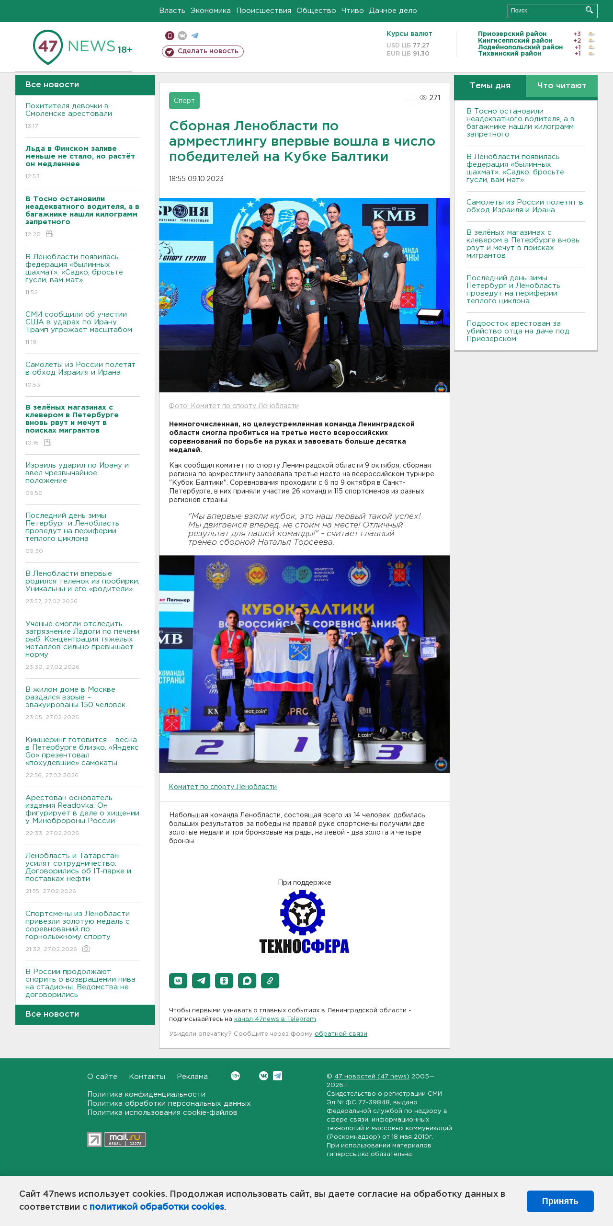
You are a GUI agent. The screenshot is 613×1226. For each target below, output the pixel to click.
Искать (589, 9)
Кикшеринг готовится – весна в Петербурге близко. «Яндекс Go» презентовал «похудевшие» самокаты (82, 758)
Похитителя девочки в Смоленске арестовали (82, 116)
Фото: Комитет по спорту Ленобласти (234, 406)
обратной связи (341, 1034)
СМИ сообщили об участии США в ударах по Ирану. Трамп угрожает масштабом (82, 328)
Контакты (147, 1077)
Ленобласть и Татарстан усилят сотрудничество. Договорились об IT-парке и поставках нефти (82, 874)
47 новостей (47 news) (371, 1076)
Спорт (184, 101)
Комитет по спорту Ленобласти (223, 787)
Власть (172, 11)
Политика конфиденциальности (146, 1094)
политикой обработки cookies (157, 1207)
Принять (560, 1201)
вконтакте (182, 35)
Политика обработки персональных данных (169, 1103)
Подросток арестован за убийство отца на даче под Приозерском (517, 331)
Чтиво (352, 11)
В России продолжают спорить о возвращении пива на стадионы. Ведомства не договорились (82, 990)
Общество (316, 11)
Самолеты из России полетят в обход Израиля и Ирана (82, 375)
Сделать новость (208, 51)
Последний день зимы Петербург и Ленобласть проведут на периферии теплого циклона (82, 534)
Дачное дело (393, 11)
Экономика (211, 11)
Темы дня (490, 86)
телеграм (194, 35)
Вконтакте (235, 1075)
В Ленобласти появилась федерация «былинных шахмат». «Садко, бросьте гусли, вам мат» (82, 275)
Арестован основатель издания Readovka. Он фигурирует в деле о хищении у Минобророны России (82, 816)
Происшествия (263, 11)
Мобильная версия (169, 35)
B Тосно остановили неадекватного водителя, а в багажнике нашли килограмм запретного (520, 122)
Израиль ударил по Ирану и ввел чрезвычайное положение (82, 479)
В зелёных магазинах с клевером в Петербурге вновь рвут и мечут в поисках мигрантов (522, 244)
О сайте (102, 1077)
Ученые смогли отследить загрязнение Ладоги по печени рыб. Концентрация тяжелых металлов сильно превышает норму (82, 646)
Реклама (192, 1077)
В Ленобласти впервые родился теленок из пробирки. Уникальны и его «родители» (82, 588)
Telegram (277, 1075)
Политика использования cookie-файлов (162, 1113)
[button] (178, 980)
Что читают (562, 86)
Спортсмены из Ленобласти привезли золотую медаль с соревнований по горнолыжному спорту (82, 932)
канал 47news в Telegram (275, 1019)
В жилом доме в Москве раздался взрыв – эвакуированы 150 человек (82, 704)
